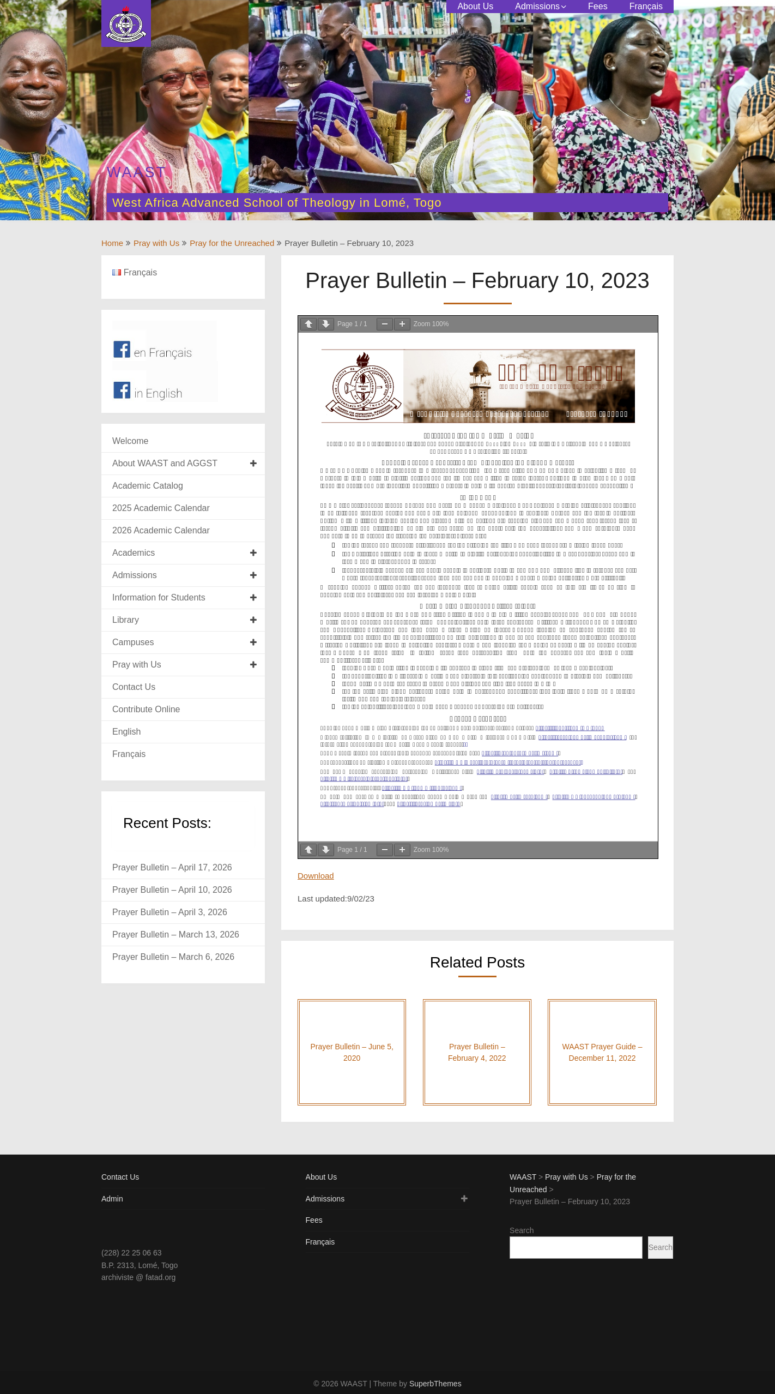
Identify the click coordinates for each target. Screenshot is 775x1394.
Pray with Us (156, 243)
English (126, 731)
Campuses (133, 642)
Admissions (537, 6)
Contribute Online (146, 709)
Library (125, 619)
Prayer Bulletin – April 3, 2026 (169, 912)
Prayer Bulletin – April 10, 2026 (172, 889)
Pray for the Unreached (232, 243)
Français (646, 6)
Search (522, 1230)
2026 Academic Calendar (161, 530)
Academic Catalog (147, 485)
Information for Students (158, 597)
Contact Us (133, 687)
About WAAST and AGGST (164, 463)
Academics (133, 552)
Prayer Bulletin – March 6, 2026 (173, 957)
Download (316, 875)
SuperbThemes (435, 1383)
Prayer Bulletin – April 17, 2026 (172, 867)
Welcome (130, 441)
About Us (475, 6)
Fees (598, 6)
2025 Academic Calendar (161, 508)
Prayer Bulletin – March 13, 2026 (175, 934)
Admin (112, 1198)
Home (112, 243)
